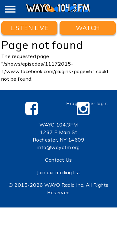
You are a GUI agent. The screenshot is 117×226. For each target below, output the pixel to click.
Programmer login (87, 103)
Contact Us (58, 160)
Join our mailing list (58, 172)
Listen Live (29, 28)
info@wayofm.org (58, 147)
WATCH (88, 28)
